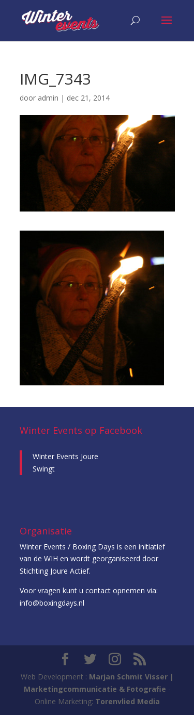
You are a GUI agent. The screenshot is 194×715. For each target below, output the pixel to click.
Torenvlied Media (127, 701)
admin (48, 98)
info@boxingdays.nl (52, 603)
